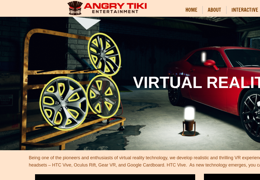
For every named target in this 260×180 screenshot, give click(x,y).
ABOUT (214, 10)
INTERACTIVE (244, 10)
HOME (191, 10)
